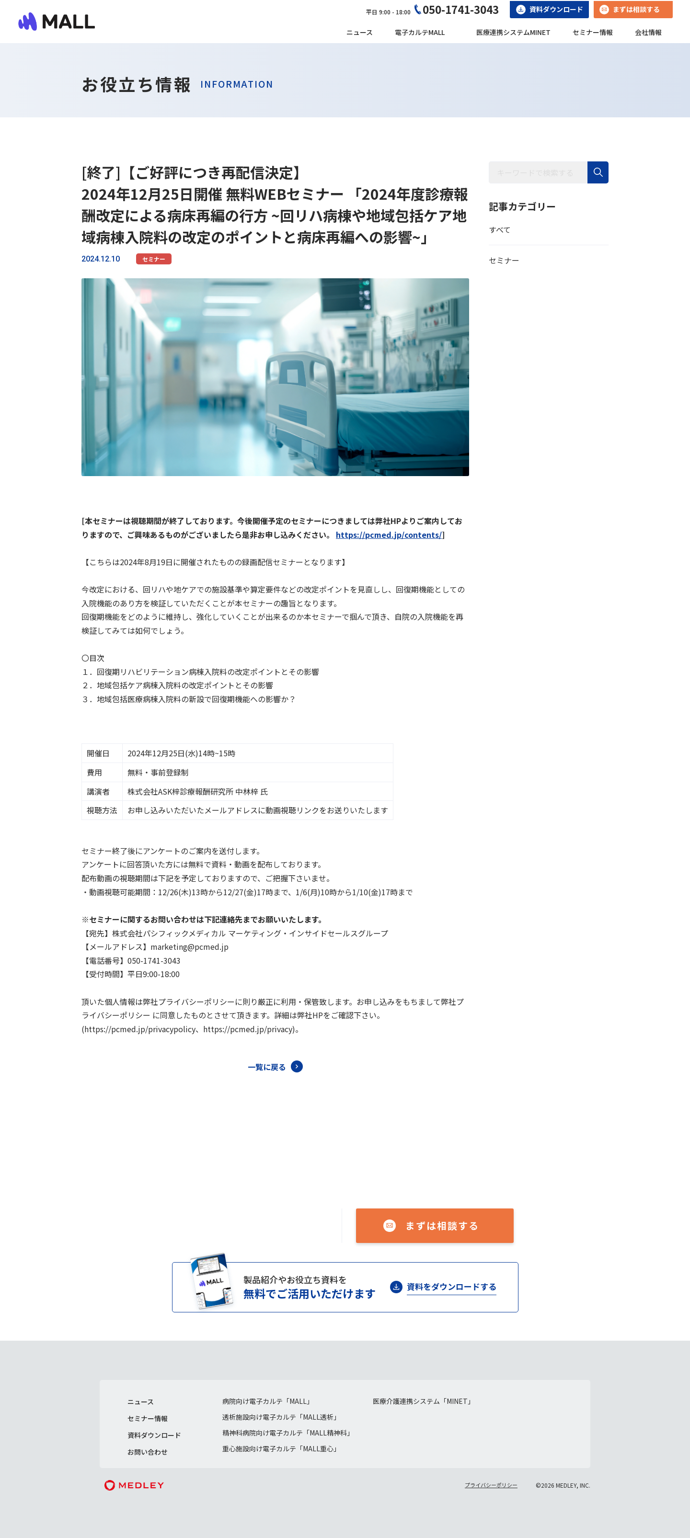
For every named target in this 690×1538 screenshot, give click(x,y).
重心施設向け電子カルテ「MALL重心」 (281, 1448)
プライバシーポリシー (491, 1485)
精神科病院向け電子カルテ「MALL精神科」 (288, 1432)
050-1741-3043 (461, 9)
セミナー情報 (593, 32)
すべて (500, 229)
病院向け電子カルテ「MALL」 (267, 1401)
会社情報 (648, 32)
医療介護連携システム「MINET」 (423, 1401)
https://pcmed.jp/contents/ (389, 534)
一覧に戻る (267, 1066)
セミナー (153, 259)
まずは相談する (636, 9)
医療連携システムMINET (513, 32)
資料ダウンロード (556, 9)
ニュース (359, 32)
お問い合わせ (147, 1452)
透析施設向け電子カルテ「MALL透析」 (281, 1417)
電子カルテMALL (420, 32)
